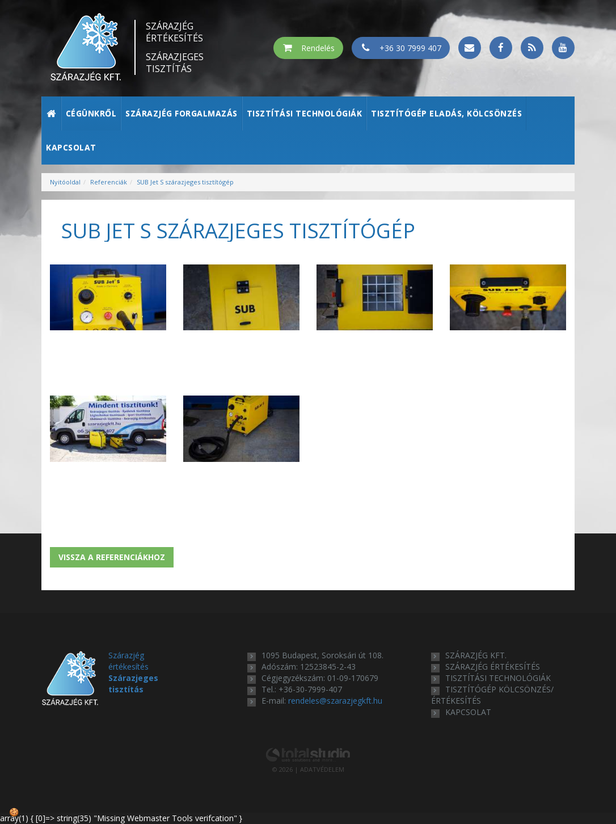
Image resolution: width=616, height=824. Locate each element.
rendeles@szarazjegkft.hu (335, 700)
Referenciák (108, 182)
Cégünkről (91, 113)
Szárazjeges (175, 63)
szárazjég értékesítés (492, 666)
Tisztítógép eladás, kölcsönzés (446, 113)
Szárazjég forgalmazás (181, 113)
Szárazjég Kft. (476, 655)
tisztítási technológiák (498, 677)
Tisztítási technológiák (304, 113)
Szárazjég (175, 32)
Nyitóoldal (65, 182)
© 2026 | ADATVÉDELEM (308, 769)
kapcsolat (468, 712)
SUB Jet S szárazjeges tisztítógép (185, 182)
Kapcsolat (71, 147)
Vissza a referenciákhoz (111, 557)
